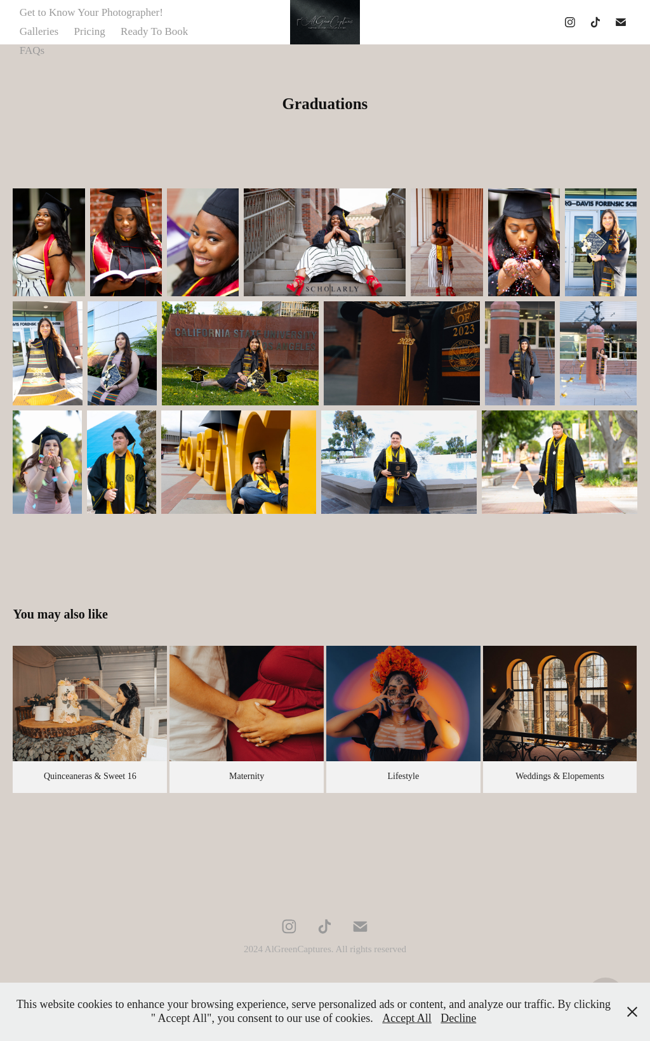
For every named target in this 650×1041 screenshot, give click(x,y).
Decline (458, 1018)
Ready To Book (154, 31)
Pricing (89, 31)
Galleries (39, 31)
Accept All (406, 1018)
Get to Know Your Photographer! (91, 12)
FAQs (32, 50)
